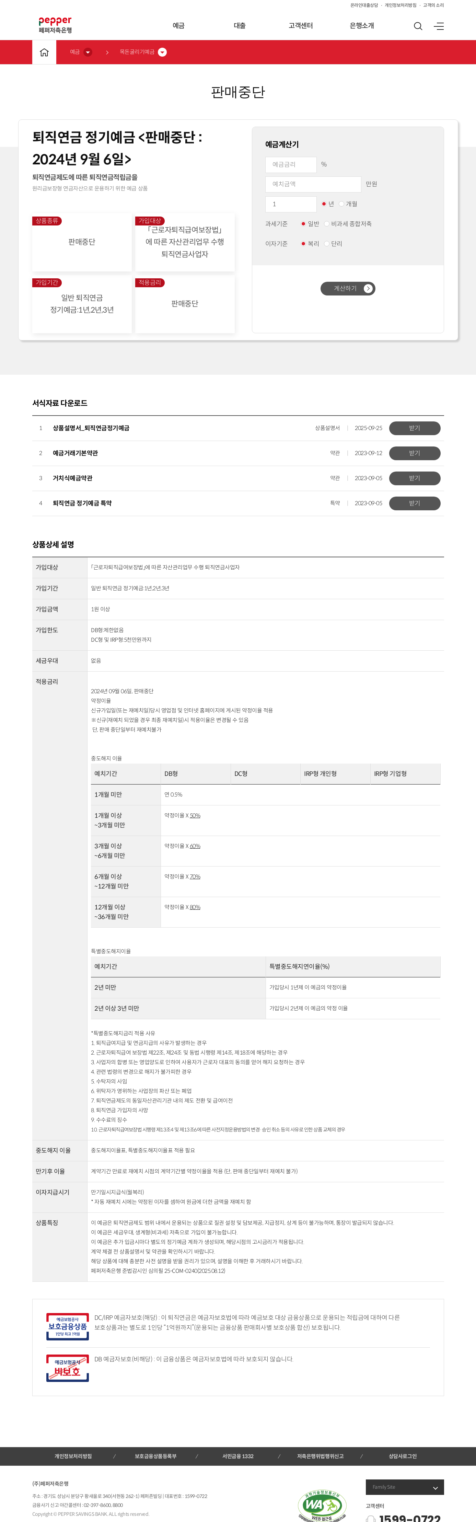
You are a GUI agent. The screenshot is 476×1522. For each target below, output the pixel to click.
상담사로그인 (403, 1456)
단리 (333, 244)
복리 (310, 244)
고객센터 (301, 26)
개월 (348, 204)
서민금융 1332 (238, 1456)
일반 (310, 224)
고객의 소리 (433, 5)
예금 (179, 26)
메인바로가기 (44, 52)
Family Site (384, 1487)
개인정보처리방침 (400, 5)
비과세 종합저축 (348, 224)
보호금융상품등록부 (156, 1456)
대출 (240, 26)
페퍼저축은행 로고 (55, 25)
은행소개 (362, 26)
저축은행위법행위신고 (320, 1456)
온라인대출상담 (364, 5)
